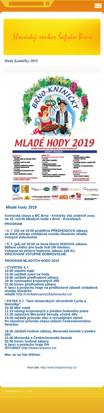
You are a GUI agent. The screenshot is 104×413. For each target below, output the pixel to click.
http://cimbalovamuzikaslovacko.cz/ (44, 294)
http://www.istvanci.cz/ (38, 348)
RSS (30, 391)
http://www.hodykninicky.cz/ (59, 367)
